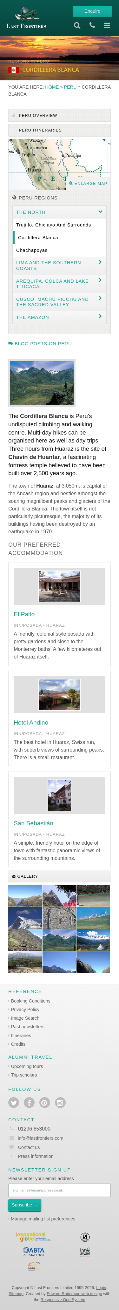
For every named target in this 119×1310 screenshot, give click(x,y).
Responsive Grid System (63, 1299)
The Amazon (32, 317)
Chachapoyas (32, 250)
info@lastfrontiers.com (35, 1138)
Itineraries (21, 1035)
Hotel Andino (31, 722)
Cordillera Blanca (38, 237)
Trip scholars (24, 1074)
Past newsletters (28, 1026)
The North (31, 212)
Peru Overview (34, 115)
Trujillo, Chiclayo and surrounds (53, 224)
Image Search (25, 1018)
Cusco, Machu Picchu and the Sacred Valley (52, 302)
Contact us (29, 1147)
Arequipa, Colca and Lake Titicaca (52, 284)
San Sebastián (33, 823)
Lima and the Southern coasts (48, 265)
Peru (70, 87)
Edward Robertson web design (74, 1293)
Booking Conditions (30, 1000)
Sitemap (16, 1293)
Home (52, 87)
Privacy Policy (25, 1009)
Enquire (93, 11)
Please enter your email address (41, 1178)
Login (101, 1287)
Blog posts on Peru (40, 343)
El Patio (24, 614)
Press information (36, 1156)
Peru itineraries (39, 130)
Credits (18, 1044)
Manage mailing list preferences (43, 1218)
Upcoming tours (27, 1066)
